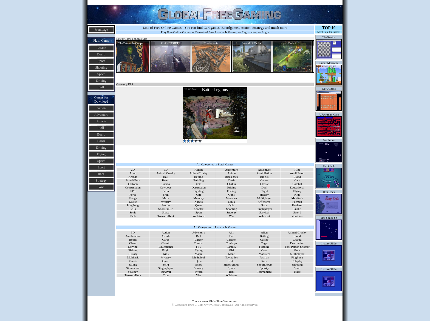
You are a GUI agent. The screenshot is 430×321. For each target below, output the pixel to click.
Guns (231, 194)
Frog (166, 194)
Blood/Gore (133, 180)
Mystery (166, 201)
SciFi (133, 208)
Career (264, 180)
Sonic (132, 212)
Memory (198, 198)
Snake (297, 208)
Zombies (297, 216)
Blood (297, 176)
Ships (198, 264)
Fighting (199, 191)
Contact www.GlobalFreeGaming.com (215, 301)
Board (101, 54)
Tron (166, 275)
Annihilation (264, 173)
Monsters (231, 198)
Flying (101, 154)
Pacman (297, 201)
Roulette (297, 205)
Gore (264, 250)
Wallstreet (199, 216)
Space (101, 74)
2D (133, 169)
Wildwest (264, 216)
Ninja (231, 201)
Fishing (231, 191)
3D (166, 169)
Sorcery (198, 268)
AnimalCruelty (198, 173)
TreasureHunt (165, 216)
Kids (297, 194)
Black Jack (231, 176)
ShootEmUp (165, 208)
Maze (165, 198)
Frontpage (101, 30)
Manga (133, 198)
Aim (297, 169)
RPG (231, 261)
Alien (132, 173)
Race (101, 174)
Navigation (231, 257)
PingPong (133, 205)
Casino (166, 183)
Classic (264, 183)
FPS (132, 191)
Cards (101, 141)
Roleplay (297, 261)
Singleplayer (264, 208)
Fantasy (231, 246)
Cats (198, 183)
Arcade (101, 48)
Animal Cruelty (165, 173)
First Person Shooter (297, 246)
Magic (198, 253)
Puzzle (166, 205)
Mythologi (198, 257)
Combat (297, 183)
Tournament (264, 271)
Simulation (132, 268)
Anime (231, 173)
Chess (132, 243)
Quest (198, 205)
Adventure (101, 115)
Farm (166, 191)
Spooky (264, 268)
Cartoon (133, 183)
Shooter (198, 208)
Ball (101, 87)
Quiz (231, 205)
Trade (297, 271)
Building (198, 180)
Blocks (264, 176)
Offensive (264, 201)
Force (132, 194)
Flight (264, 191)
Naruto (198, 201)
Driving (101, 81)
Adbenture (231, 169)
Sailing (133, 264)
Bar (231, 236)
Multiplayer (264, 198)
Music (133, 201)
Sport (101, 61)
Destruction (199, 187)
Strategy (101, 180)
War (101, 187)
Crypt (264, 243)
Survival (264, 212)
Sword (297, 212)
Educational (297, 187)
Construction (133, 187)
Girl (198, 194)
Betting (198, 176)
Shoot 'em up (231, 264)
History (264, 194)
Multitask (297, 198)
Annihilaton (297, 173)
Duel (264, 187)
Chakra (231, 183)
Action (101, 108)
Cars (297, 180)
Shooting (101, 67)
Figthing (264, 246)
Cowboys (166, 187)
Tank (133, 216)
